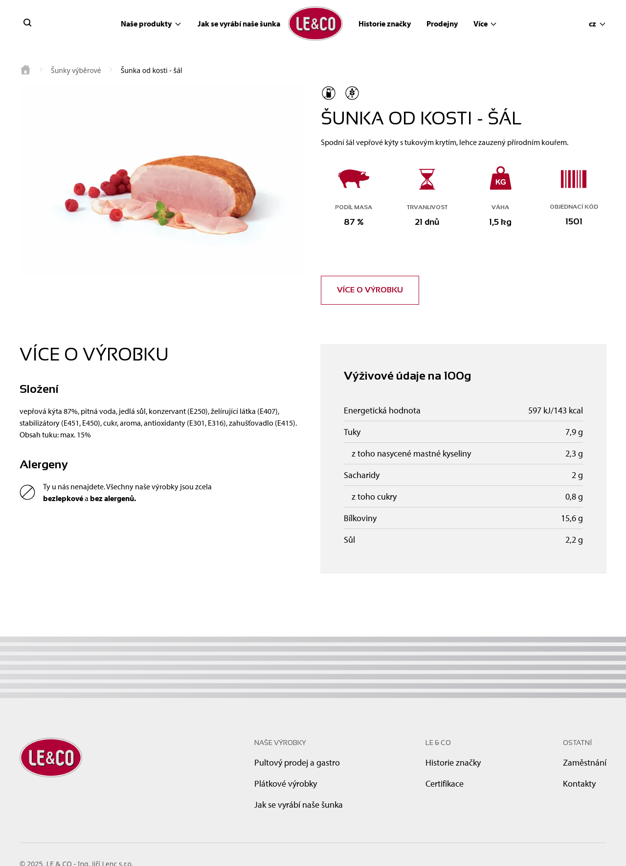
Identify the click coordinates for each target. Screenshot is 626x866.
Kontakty (579, 783)
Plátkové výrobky (285, 783)
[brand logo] (315, 23)
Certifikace (444, 783)
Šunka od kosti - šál (151, 70)
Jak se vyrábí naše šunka (239, 23)
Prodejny (442, 23)
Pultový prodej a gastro (297, 762)
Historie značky (384, 23)
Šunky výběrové (76, 70)
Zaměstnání (584, 762)
